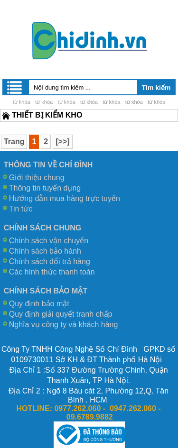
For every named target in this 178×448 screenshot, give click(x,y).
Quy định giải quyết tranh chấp (60, 314)
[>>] (62, 141)
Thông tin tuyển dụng (45, 188)
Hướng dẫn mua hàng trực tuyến (64, 198)
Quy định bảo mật (39, 304)
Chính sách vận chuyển (48, 241)
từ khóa (21, 102)
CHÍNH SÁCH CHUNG (43, 228)
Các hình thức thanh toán (52, 272)
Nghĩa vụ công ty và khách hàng (63, 324)
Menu (15, 87)
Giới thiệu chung (37, 178)
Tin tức (21, 209)
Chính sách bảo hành (45, 251)
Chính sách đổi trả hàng (49, 261)
